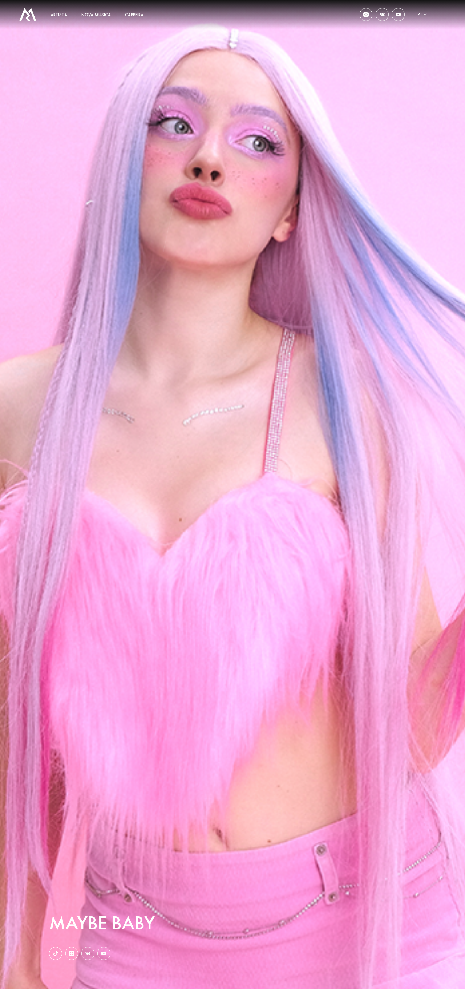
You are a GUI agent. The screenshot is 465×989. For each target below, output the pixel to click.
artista (58, 15)
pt (420, 14)
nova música (96, 15)
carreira (134, 15)
